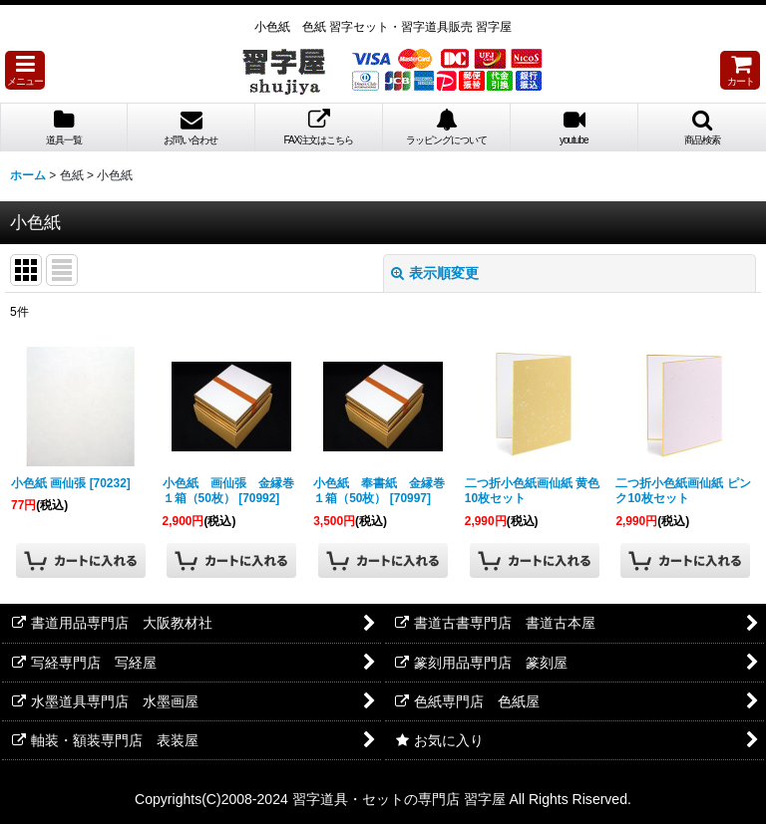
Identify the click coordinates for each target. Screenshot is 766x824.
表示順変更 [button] (435, 273)
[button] (25, 70)
